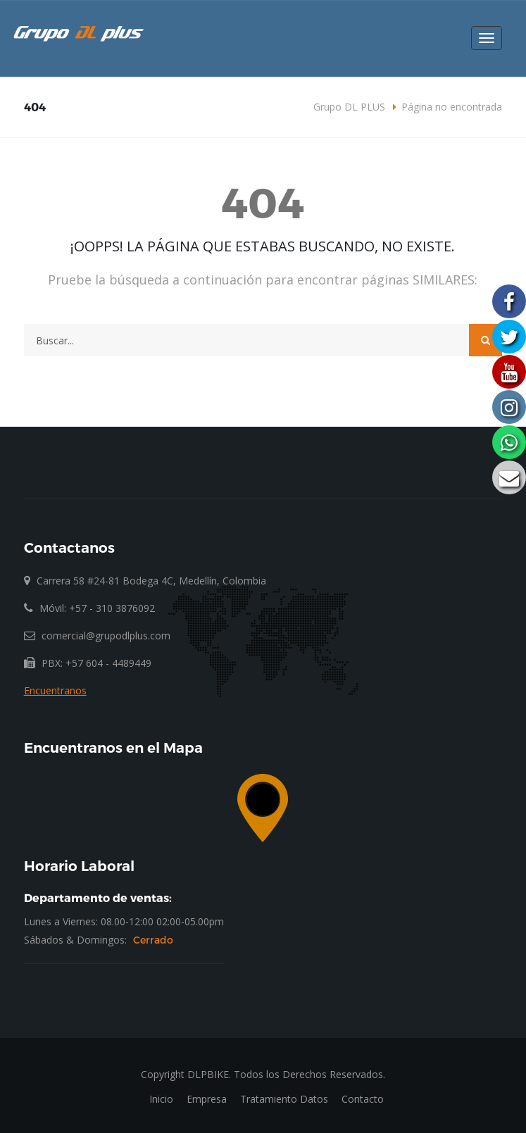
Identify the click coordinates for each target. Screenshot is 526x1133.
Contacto (363, 1099)
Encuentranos (55, 690)
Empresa (207, 1099)
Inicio (161, 1099)
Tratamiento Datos (284, 1099)
